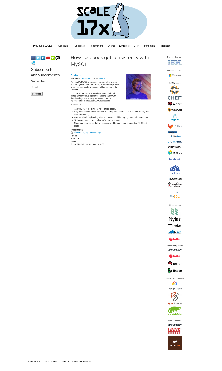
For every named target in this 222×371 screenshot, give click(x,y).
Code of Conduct (49, 362)
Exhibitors (124, 45)
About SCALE (34, 362)
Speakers (80, 45)
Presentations (96, 45)
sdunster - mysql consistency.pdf (87, 132)
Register (165, 45)
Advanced (85, 78)
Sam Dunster (76, 75)
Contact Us (64, 362)
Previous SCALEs (43, 45)
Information (150, 45)
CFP (136, 45)
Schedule (64, 45)
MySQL (102, 78)
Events (111, 45)
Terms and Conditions (80, 362)
